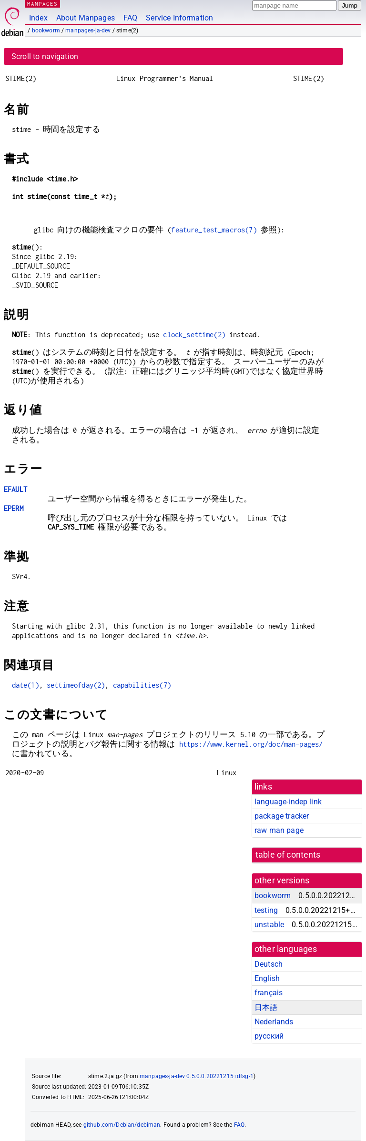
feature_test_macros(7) (213, 230)
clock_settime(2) (194, 334)
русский (269, 1036)
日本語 (265, 1007)
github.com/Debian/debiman (122, 1124)
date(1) (25, 685)
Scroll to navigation (44, 56)
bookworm (46, 30)
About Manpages (85, 17)
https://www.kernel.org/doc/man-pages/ (251, 744)
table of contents (288, 855)
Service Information (179, 17)
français (268, 992)
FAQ (130, 17)
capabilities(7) (142, 685)
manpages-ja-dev (88, 30)
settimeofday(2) (76, 685)
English (267, 978)
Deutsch (268, 964)
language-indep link (288, 801)
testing (266, 910)
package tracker (281, 816)
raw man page (279, 830)
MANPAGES (42, 3)
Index (38, 17)
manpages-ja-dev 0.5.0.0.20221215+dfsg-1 (197, 1076)
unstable (269, 924)
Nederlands (274, 1021)
